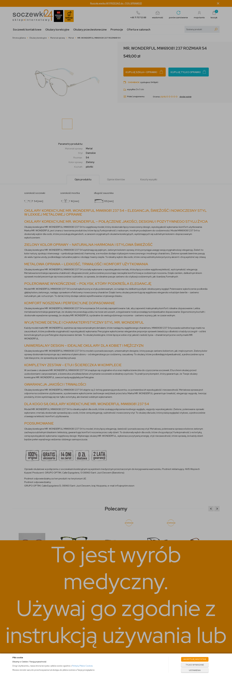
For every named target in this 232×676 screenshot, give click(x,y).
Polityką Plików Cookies (82, 666)
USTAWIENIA (195, 670)
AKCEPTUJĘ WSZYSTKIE (194, 659)
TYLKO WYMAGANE (195, 665)
